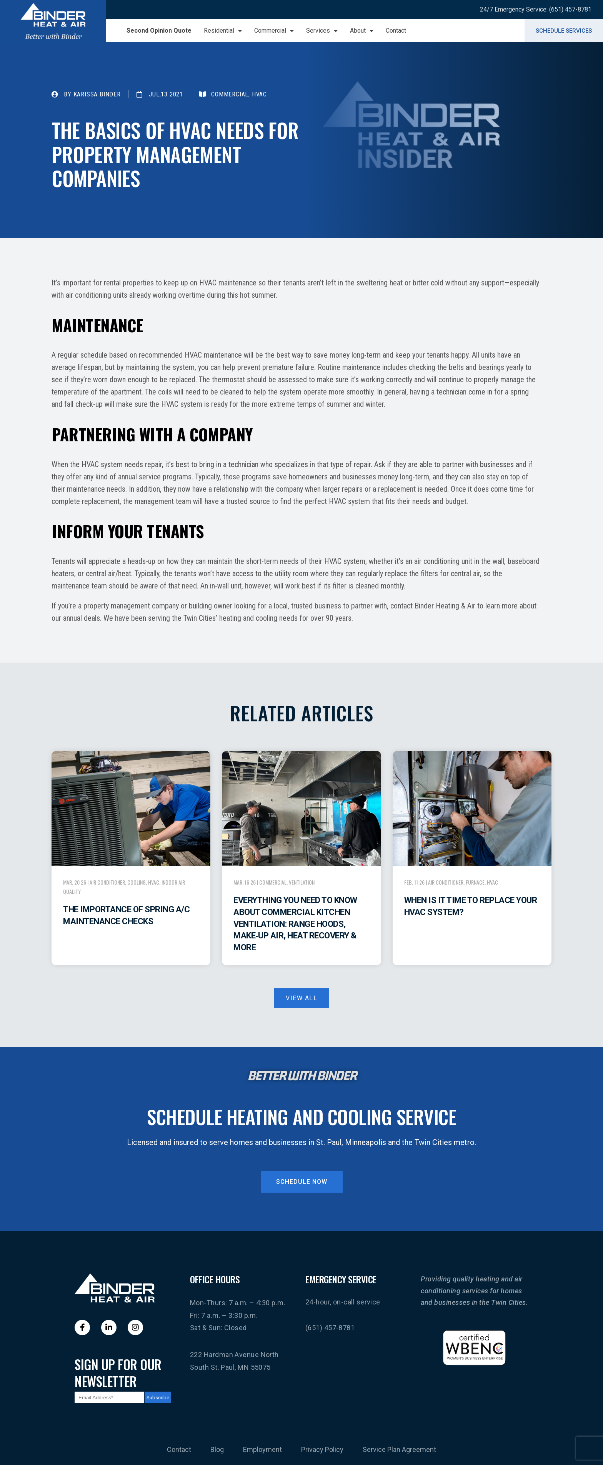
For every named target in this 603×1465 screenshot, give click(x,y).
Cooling (136, 882)
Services (322, 31)
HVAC (153, 882)
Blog (217, 1449)
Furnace (475, 882)
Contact (396, 30)
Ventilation (302, 882)
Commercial (274, 31)
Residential (223, 31)
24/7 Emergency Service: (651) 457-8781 (535, 9)
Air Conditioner (107, 882)
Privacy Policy (322, 1449)
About (361, 31)
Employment (262, 1449)
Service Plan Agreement (399, 1449)
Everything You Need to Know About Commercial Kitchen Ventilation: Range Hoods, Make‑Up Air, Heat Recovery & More (295, 923)
